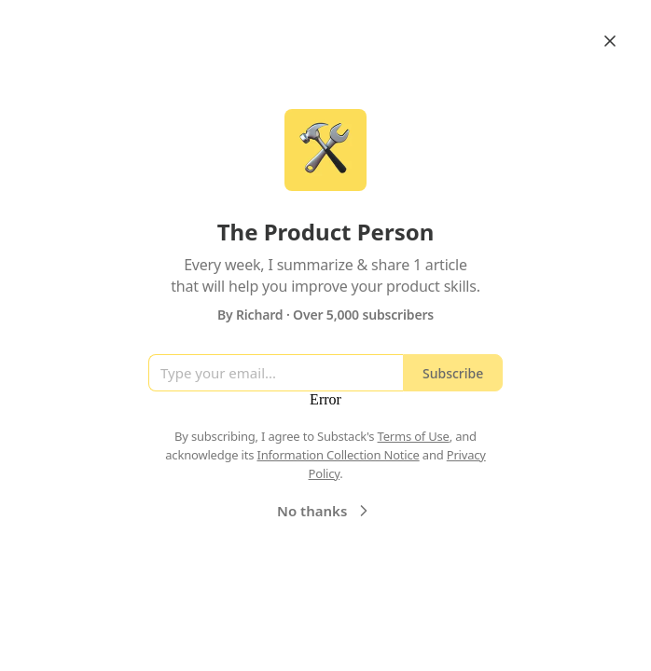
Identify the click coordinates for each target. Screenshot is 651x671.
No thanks (325, 510)
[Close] (610, 41)
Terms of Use (414, 436)
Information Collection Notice (337, 454)
